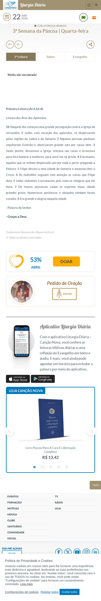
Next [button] (91, 431)
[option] (50, 431)
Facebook (59, 552)
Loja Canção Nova (26, 391)
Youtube (77, 552)
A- (18, 44)
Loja (58, 508)
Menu (89, 5)
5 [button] (67, 467)
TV (56, 496)
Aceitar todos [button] (69, 591)
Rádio (59, 502)
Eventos (13, 496)
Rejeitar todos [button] (50, 592)
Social (11, 538)
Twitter (68, 552)
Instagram (86, 552)
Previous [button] (10, 431)
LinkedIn (95, 552)
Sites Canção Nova (96, 5)
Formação (14, 502)
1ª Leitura (20, 56)
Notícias (13, 508)
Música (12, 514)
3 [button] (51, 467)
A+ (10, 44)
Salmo (50, 56)
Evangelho (80, 56)
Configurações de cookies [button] (22, 592)
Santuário (14, 526)
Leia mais (26, 584)
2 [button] (43, 467)
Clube (11, 520)
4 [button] (59, 467)
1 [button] (35, 467)
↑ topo (95, 485)
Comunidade (15, 532)
